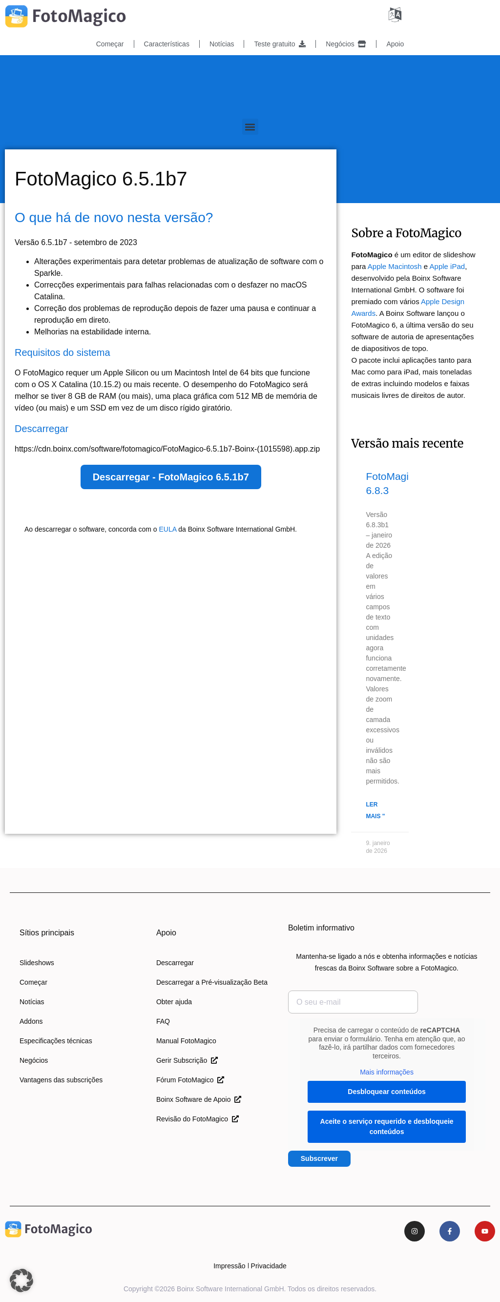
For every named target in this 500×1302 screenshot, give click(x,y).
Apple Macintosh (395, 266)
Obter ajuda (174, 1002)
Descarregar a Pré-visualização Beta (212, 982)
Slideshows (37, 963)
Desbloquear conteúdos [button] (386, 1091)
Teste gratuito (280, 44)
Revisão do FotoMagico (197, 1119)
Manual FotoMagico (186, 1041)
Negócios (346, 44)
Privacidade (269, 1266)
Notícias (221, 44)
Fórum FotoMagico (190, 1080)
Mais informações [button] (387, 1072)
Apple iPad (447, 266)
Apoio (395, 44)
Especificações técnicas (56, 1041)
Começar (110, 44)
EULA (167, 529)
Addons (31, 1021)
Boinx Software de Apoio (198, 1099)
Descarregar (175, 963)
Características (166, 44)
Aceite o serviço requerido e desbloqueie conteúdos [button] (386, 1126)
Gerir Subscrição (187, 1060)
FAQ (163, 1021)
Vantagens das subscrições (61, 1080)
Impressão (229, 1266)
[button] (250, 127)
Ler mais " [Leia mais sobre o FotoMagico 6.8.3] (375, 810)
